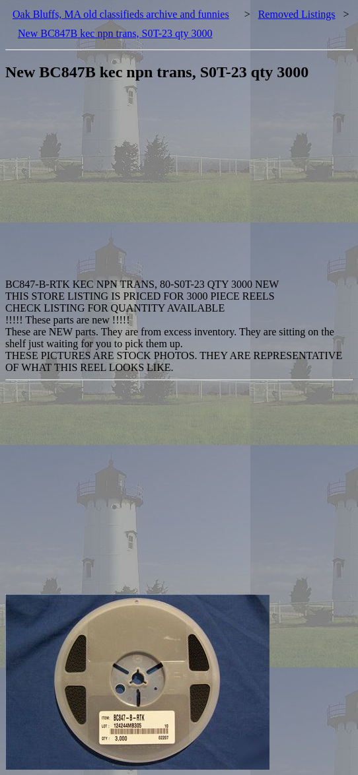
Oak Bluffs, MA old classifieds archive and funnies (121, 14)
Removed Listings (297, 14)
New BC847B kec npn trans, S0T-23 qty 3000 (115, 33)
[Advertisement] (181, 186)
